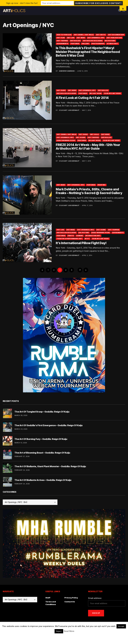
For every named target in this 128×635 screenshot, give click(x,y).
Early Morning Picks (66, 140)
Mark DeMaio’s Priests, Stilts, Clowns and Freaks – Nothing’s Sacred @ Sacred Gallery (89, 191)
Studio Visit (112, 43)
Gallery (85, 43)
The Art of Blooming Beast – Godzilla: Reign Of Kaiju (42, 452)
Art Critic (101, 34)
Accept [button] (121, 626)
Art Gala (94, 134)
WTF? (87, 238)
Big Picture (110, 40)
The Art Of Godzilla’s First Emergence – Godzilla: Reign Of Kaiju (48, 425)
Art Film (60, 37)
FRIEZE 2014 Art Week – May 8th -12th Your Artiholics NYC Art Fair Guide (88, 147)
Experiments (62, 43)
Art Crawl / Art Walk (84, 34)
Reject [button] (59, 631)
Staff (47, 598)
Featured (75, 43)
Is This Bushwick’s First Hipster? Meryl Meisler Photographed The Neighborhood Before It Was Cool (88, 51)
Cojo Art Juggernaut (69, 110)
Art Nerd (81, 37)
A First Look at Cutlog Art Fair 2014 (82, 98)
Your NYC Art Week (112, 93)
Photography (98, 43)
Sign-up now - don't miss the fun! (22, 3)
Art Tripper (62, 40)
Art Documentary (116, 34)
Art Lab (70, 37)
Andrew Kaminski (67, 71)
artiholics (75, 40)
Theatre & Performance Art (69, 238)
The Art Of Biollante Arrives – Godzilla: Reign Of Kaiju (42, 480)
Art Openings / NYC (96, 37)
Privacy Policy (71, 598)
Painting (102, 185)
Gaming (79, 235)
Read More (69, 631)
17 (80, 270)
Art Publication (114, 37)
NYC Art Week (96, 93)
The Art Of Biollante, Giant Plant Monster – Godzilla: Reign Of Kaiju (50, 466)
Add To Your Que (64, 34)
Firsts (71, 235)
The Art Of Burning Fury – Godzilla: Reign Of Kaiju (40, 439)
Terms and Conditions (50, 603)
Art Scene (80, 137)
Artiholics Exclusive (92, 40)
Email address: (95, 598)
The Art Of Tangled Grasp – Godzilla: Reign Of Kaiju (41, 411)
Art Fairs (61, 90)
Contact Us (69, 602)
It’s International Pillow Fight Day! (81, 243)
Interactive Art (92, 235)
